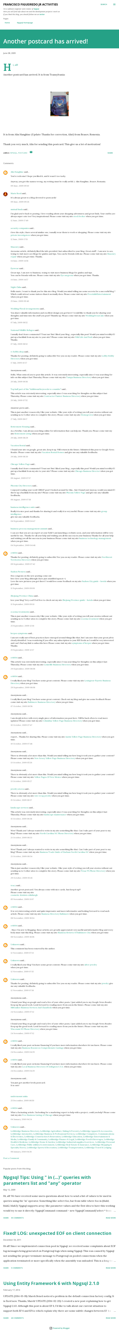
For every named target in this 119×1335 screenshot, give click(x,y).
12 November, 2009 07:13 (22, 953)
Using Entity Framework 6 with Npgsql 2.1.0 (51, 1283)
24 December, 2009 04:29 (23, 1052)
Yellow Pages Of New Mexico (47, 777)
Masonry (15, 247)
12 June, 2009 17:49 (19, 220)
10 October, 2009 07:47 (21, 725)
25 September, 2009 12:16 (22, 626)
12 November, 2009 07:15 (22, 971)
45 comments (17, 1218)
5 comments (17, 1268)
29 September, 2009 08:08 (23, 669)
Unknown (15, 944)
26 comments (17, 1318)
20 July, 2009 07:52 (19, 400)
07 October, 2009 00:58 (21, 706)
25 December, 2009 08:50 (22, 1100)
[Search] (104, 4)
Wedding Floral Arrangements (25, 308)
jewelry (105, 983)
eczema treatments (20, 612)
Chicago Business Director (87, 471)
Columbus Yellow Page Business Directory (62, 721)
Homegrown (87, 415)
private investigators (20, 235)
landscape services (19, 807)
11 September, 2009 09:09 (23, 588)
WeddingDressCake (95, 315)
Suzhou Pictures (18, 571)
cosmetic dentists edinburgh (24, 895)
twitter (42, 14)
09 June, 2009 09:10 (20, 186)
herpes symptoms (19, 633)
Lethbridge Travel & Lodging (97, 1147)
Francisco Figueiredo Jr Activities (30, 4)
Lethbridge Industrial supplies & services (75, 1142)
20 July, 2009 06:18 (19, 381)
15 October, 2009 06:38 (21, 818)
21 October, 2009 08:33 (21, 837)
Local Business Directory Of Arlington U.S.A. (43, 1066)
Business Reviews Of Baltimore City (74, 932)
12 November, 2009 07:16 (22, 990)
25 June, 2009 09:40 (20, 301)
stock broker (79, 216)
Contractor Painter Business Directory (62, 396)
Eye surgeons (67, 275)
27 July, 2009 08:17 (19, 419)
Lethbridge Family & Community (32, 1139)
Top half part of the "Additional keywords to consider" (36, 389)
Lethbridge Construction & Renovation (42, 1136)
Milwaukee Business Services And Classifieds (31, 1007)
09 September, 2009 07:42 (23, 564)
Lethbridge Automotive (21, 1134)
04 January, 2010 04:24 (21, 1119)
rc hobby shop (17, 351)
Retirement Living (23, 433)
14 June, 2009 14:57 (19, 279)
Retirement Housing (20, 426)
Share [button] (110, 153)
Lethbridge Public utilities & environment (35, 1144)
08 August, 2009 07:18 (21, 499)
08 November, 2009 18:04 (22, 918)
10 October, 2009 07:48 (21, 743)
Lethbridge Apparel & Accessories (96, 1131)
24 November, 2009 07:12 (22, 1012)
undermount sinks (19, 1096)
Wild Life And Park (83, 337)
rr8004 (14, 553)
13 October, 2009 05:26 (21, 762)
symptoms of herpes (81, 643)
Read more (111, 1218)
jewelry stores (17, 789)
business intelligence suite (23, 507)
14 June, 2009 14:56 (19, 261)
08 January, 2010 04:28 (21, 1151)
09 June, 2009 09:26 (20, 202)
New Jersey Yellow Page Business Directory (54, 758)
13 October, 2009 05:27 (21, 781)
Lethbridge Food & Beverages (89, 1139)
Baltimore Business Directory (41, 702)
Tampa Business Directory (78, 377)
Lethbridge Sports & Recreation (42, 1147)
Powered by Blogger (59, 1328)
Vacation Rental (18, 445)
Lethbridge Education (72, 1136)
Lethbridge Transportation (70, 1147)
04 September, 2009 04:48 (23, 545)
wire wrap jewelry (42, 796)
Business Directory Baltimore (55, 914)
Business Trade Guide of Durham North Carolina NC (64, 852)
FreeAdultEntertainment (99, 294)
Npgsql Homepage (23, 22)
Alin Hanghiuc (17, 172)
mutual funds (17, 209)
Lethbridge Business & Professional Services (54, 1134)
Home (5, 22)
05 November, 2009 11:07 (22, 899)
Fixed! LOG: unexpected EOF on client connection (57, 1233)
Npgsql (36, 9)
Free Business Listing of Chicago (37, 1115)
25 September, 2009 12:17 (22, 650)
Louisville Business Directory (57, 664)
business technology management (95, 538)
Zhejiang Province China (22, 596)
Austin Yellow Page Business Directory (83, 737)
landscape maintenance (55, 814)
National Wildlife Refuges (22, 330)
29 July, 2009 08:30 (19, 456)
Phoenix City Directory (21, 485)
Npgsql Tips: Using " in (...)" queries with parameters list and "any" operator (47, 1180)
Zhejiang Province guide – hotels (77, 600)
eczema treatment (90, 619)
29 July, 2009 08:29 (19, 438)
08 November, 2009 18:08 (22, 937)
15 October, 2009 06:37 (21, 800)
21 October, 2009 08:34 (21, 856)
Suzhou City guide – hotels (94, 581)
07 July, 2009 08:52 (19, 322)
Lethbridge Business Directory (25, 1131)
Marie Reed (16, 193)
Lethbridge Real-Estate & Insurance (72, 1144)
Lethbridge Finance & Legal (61, 1139)
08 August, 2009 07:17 (21, 478)
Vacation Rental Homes (53, 452)
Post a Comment (11, 1158)
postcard (22, 153)
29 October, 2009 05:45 (21, 878)
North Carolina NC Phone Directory (57, 833)
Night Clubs (16, 287)
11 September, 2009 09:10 (22, 604)
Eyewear (15, 268)
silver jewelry (91, 964)
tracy (13, 885)
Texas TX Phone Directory (93, 871)
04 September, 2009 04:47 (23, 521)
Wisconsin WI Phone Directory (25, 1029)
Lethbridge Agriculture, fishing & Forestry (59, 1131)
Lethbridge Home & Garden (42, 1142)
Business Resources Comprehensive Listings (43, 1048)
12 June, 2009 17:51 (19, 239)
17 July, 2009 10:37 (19, 363)
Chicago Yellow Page (20, 464)
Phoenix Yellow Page (75, 492)
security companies (20, 228)
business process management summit (29, 528)
